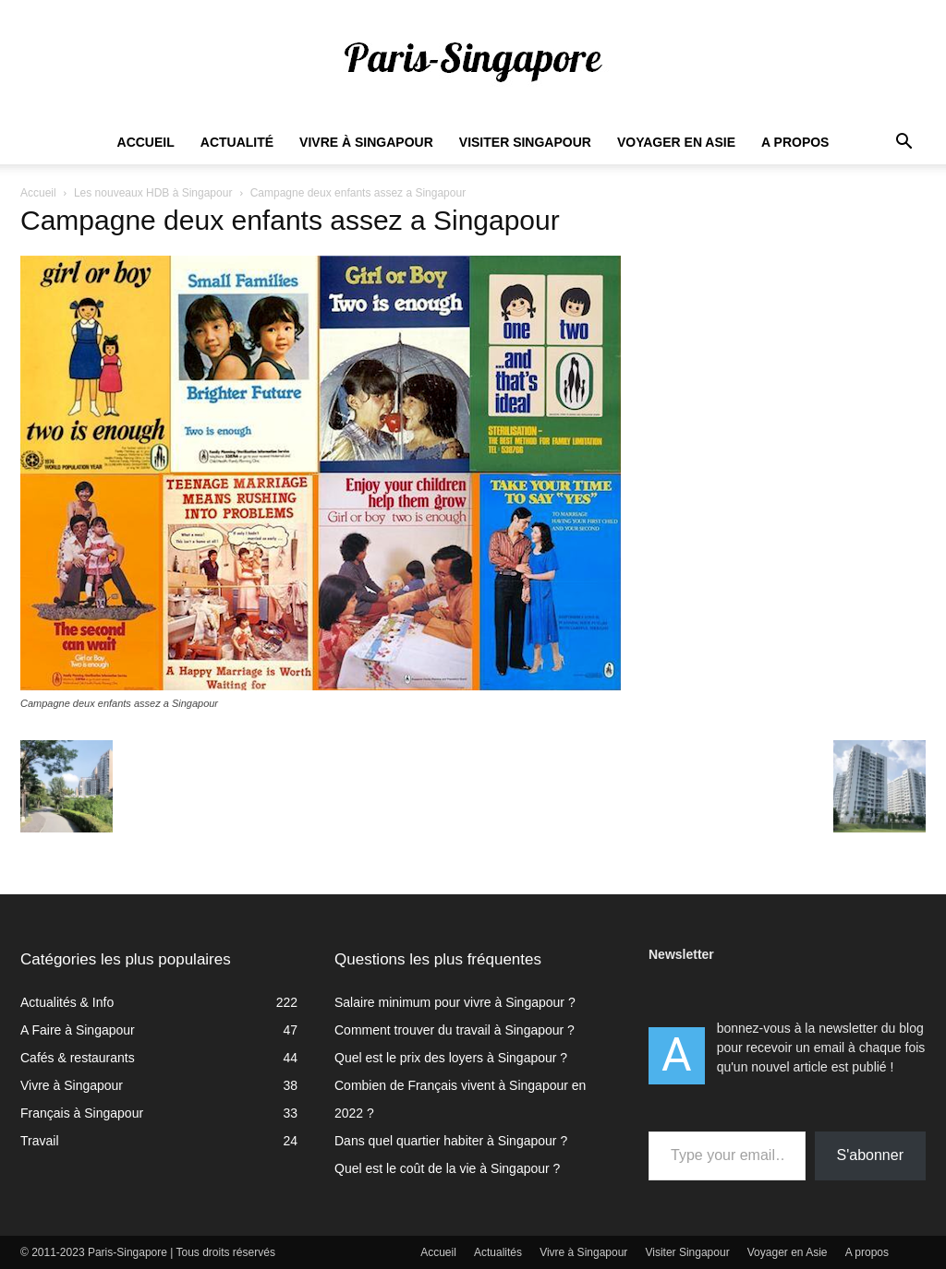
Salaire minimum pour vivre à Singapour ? (455, 1002)
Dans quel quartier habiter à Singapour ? (450, 1140)
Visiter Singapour (525, 142)
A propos (795, 142)
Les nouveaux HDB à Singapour (153, 192)
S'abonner (870, 1155)
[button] (903, 143)
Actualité (236, 142)
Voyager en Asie (676, 142)
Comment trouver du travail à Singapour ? (454, 1030)
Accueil (146, 142)
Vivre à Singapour (366, 142)
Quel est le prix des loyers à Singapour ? (450, 1057)
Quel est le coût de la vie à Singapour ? (447, 1168)
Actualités (498, 1252)
